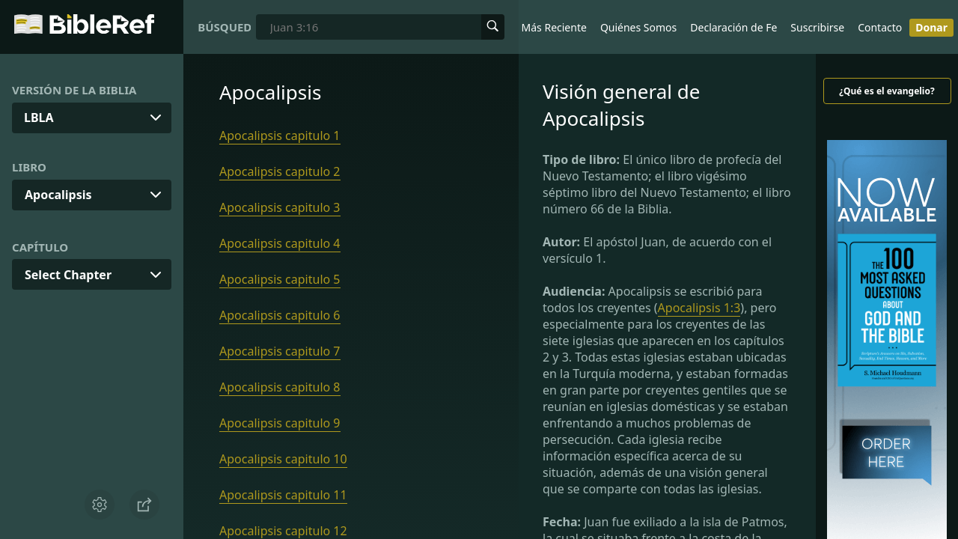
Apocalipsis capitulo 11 (283, 495)
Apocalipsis (58, 194)
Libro (29, 166)
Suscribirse (817, 27)
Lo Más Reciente (547, 27)
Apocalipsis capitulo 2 (280, 171)
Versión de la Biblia (74, 89)
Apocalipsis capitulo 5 (280, 279)
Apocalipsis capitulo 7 (280, 351)
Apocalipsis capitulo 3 (280, 207)
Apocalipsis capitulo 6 (280, 315)
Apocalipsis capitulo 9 (280, 423)
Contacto (880, 27)
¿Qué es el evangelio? (886, 91)
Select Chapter (68, 275)
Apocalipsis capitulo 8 (280, 387)
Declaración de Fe (733, 27)
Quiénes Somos (638, 27)
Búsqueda (224, 26)
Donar (931, 27)
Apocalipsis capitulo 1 (280, 135)
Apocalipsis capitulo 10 (283, 459)
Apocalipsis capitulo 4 (280, 243)
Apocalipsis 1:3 (699, 307)
